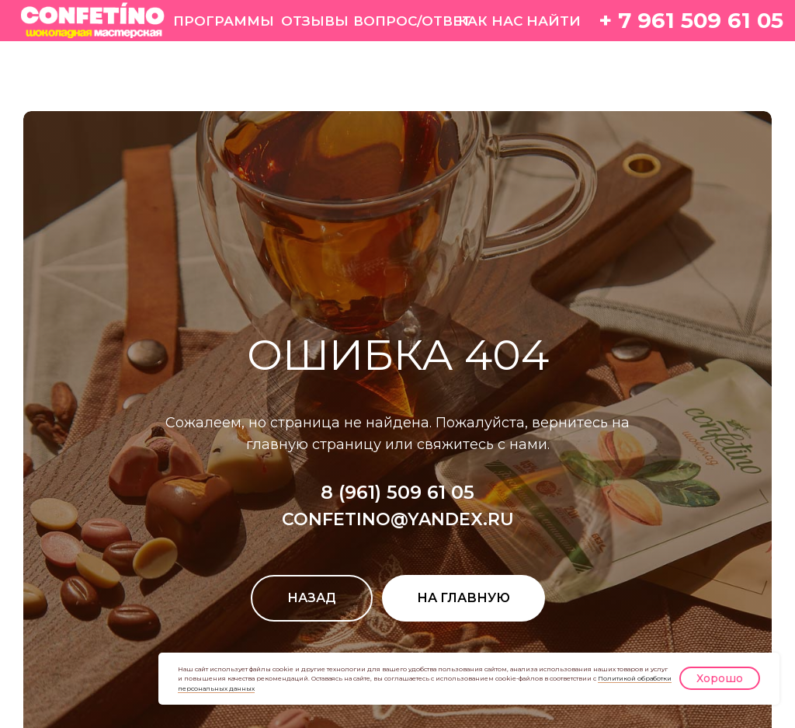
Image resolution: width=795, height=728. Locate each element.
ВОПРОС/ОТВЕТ (412, 20)
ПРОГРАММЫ (223, 20)
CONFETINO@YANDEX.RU (398, 519)
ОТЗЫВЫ (315, 20)
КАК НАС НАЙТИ (519, 20)
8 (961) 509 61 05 (397, 492)
